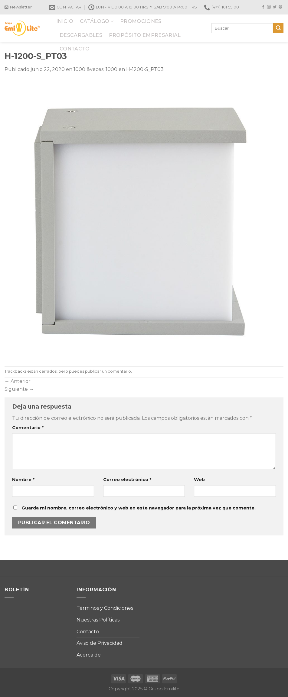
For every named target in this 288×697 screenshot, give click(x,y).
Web (199, 479)
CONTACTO (75, 49)
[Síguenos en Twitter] (275, 7)
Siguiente (19, 389)
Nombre (23, 479)
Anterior (18, 381)
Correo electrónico (127, 479)
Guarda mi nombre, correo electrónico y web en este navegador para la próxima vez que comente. (138, 508)
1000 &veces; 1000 (95, 69)
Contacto (88, 631)
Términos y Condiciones (105, 608)
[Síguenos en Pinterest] (280, 7)
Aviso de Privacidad (100, 643)
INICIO (64, 21)
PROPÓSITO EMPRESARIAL (145, 35)
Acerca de (89, 655)
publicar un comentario (108, 371)
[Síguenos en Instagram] (269, 7)
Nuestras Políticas (98, 620)
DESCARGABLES (81, 35)
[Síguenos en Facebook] (263, 7)
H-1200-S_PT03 (145, 69)
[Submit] (278, 28)
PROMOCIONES (141, 21)
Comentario (28, 427)
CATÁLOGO (96, 21)
